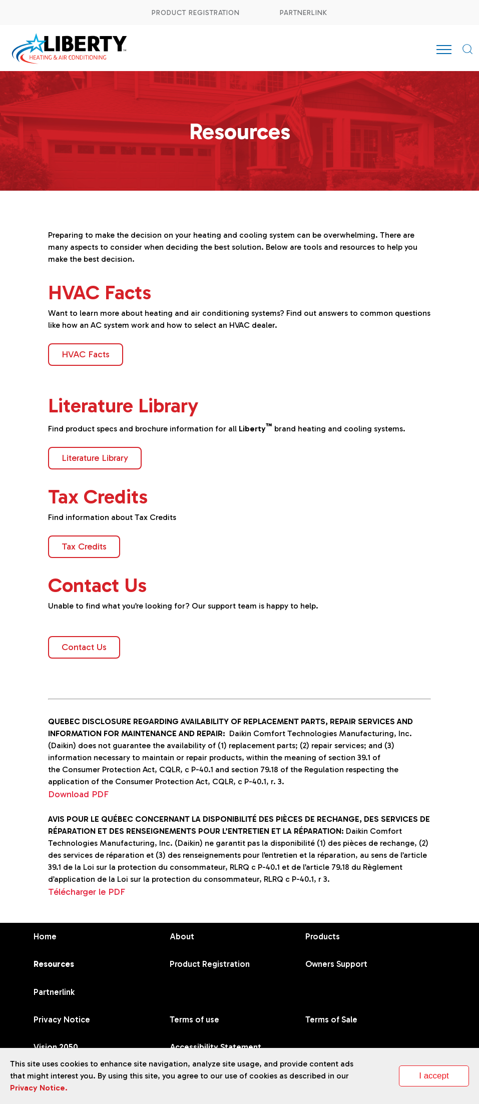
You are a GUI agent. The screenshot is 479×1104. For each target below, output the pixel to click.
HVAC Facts (86, 354)
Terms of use (194, 1019)
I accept (434, 1075)
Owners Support (336, 964)
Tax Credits (84, 546)
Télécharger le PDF (86, 891)
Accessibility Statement (215, 1047)
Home (45, 936)
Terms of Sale (331, 1019)
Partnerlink (303, 13)
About (182, 936)
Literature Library (95, 457)
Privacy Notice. (39, 1087)
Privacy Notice (62, 1019)
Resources (54, 964)
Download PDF (78, 794)
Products (322, 936)
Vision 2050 (56, 1047)
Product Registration (196, 13)
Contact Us (84, 647)
